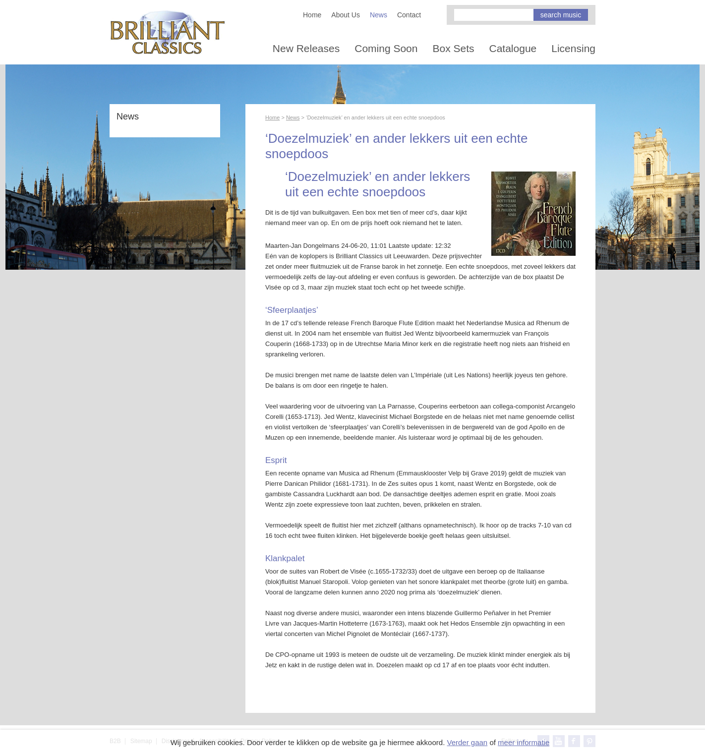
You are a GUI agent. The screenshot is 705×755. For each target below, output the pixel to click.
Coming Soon (385, 48)
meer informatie (523, 742)
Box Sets (453, 48)
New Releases (306, 48)
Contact (409, 15)
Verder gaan (467, 742)
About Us (345, 15)
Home (312, 15)
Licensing (573, 48)
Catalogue (513, 48)
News (378, 15)
